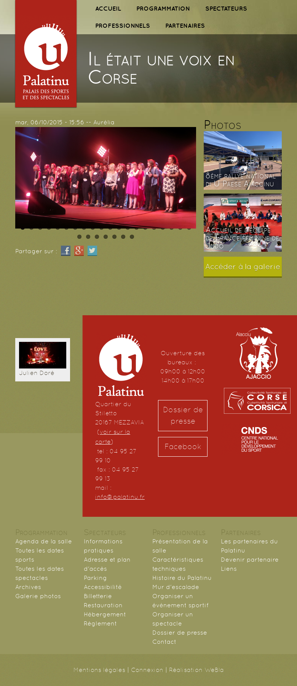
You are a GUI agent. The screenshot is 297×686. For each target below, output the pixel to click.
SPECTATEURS (226, 8)
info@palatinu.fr (120, 496)
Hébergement (105, 614)
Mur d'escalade (175, 587)
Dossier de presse (183, 415)
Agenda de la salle (43, 541)
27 (132, 237)
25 (114, 237)
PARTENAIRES (185, 25)
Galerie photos (38, 596)
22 (88, 237)
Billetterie (98, 596)
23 (97, 237)
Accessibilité (103, 587)
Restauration (103, 605)
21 (79, 237)
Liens (229, 568)
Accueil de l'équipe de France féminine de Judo (242, 237)
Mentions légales (99, 669)
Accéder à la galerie (242, 266)
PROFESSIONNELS (122, 25)
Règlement (100, 623)
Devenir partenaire (250, 559)
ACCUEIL (108, 8)
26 (123, 237)
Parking (95, 577)
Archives (28, 587)
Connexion (147, 669)
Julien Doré (36, 372)
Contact (164, 641)
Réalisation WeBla (196, 669)
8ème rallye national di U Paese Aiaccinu (241, 179)
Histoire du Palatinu (182, 577)
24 (106, 237)
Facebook (182, 446)
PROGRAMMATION (163, 8)
